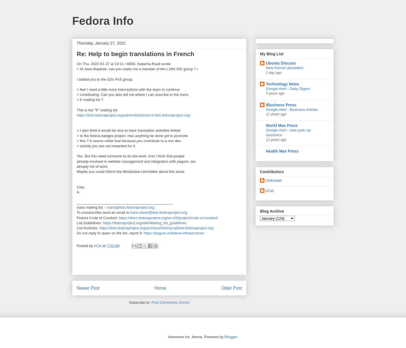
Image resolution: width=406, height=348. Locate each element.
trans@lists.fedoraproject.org (130, 207)
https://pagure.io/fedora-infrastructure (174, 233)
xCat (270, 190)
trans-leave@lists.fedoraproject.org (158, 212)
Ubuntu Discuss (281, 63)
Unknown (274, 180)
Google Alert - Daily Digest (288, 89)
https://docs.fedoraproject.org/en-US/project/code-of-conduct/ (168, 218)
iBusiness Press (281, 105)
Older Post (231, 288)
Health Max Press (282, 151)
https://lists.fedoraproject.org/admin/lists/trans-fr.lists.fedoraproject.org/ (134, 115)
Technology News (282, 84)
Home (160, 288)
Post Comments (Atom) (170, 302)
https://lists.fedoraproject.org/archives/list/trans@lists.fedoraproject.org (156, 228)
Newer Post (88, 288)
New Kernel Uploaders (284, 68)
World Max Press (282, 125)
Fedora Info (103, 21)
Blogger (230, 337)
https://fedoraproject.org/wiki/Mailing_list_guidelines (144, 223)
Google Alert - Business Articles (292, 109)
